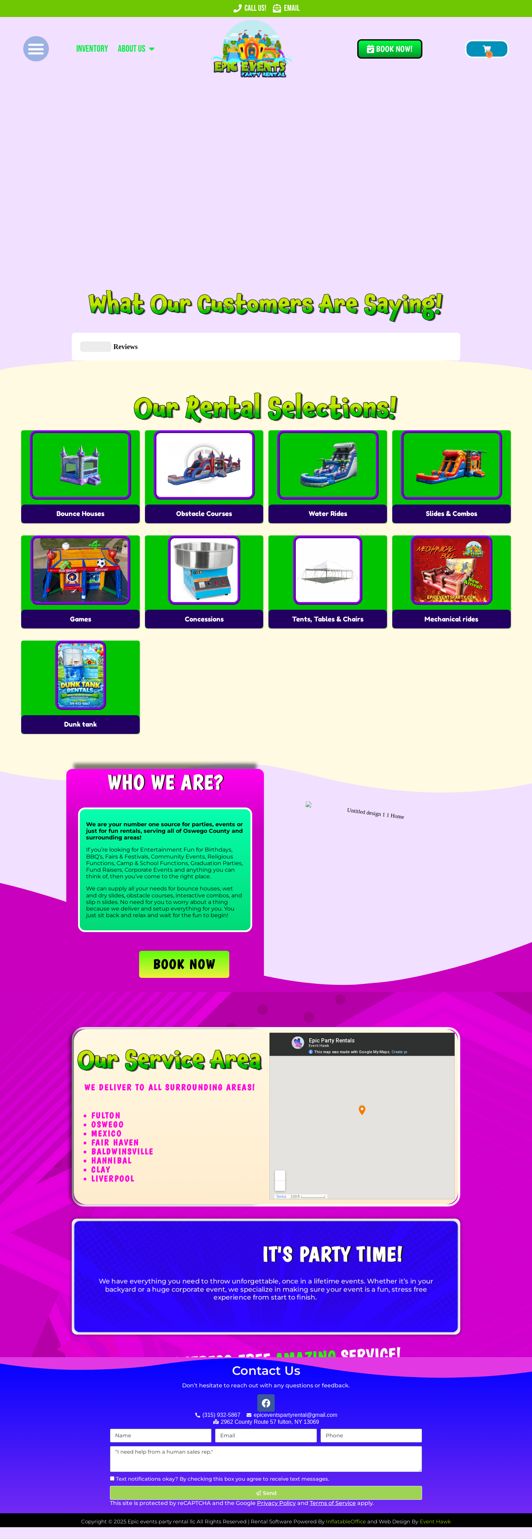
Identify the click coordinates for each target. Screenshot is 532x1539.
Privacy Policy (276, 1468)
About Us (136, 49)
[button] (36, 49)
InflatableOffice (346, 1486)
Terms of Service (333, 1468)
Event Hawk (435, 1486)
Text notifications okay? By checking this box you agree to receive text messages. (222, 1444)
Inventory (92, 48)
